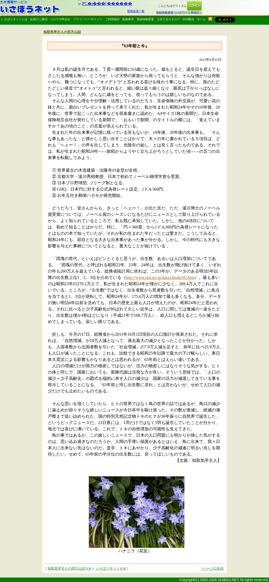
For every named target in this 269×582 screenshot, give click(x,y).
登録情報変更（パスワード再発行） (179, 12)
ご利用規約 (112, 19)
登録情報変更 (145, 19)
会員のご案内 (39, 19)
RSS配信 (188, 19)
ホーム (201, 19)
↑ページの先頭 (212, 568)
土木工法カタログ (168, 19)
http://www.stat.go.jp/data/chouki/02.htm (160, 277)
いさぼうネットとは (14, 19)
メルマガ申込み (60, 19)
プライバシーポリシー (87, 19)
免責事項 (128, 19)
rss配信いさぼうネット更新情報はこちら (210, 19)
